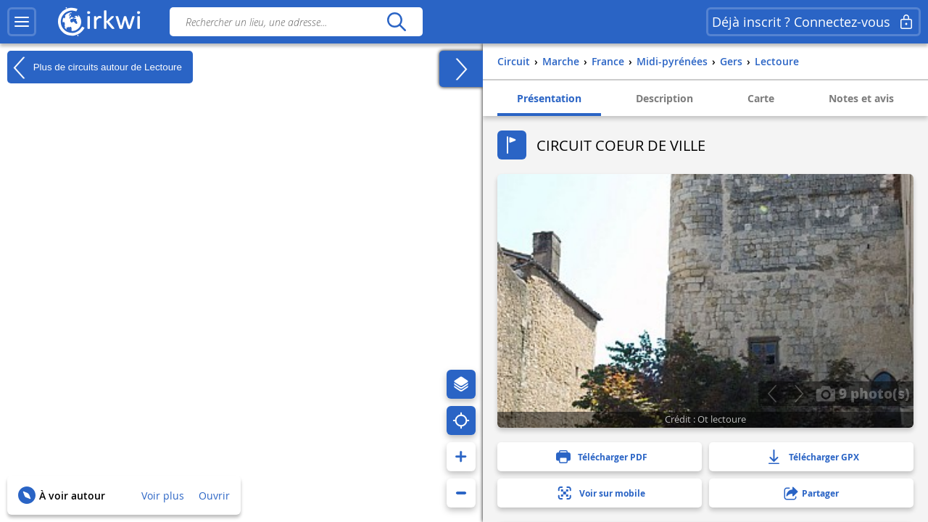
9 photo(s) (863, 393)
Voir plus (162, 495)
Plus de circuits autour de (94, 67)
